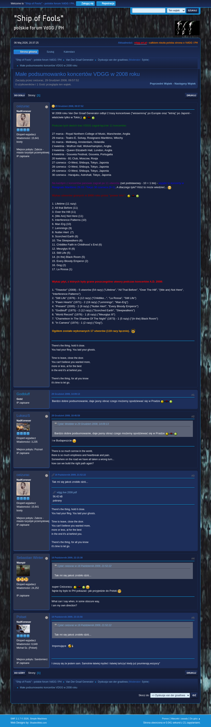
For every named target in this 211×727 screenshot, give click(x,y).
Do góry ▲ (195, 718)
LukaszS (23, 416)
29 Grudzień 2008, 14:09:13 (66, 394)
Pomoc (165, 718)
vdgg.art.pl (140, 42)
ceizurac (22, 106)
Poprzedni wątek (161, 83)
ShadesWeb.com (38, 722)
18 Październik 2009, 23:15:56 (67, 617)
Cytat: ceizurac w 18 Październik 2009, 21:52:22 (84, 566)
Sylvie (145, 59)
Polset (21, 617)
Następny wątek (185, 83)
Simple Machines (38, 718)
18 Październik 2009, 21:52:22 (70, 474)
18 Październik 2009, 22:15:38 (67, 557)
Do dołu (19, 95)
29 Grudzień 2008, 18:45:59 (66, 415)
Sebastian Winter (29, 558)
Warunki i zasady (179, 718)
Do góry (19, 673)
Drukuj (191, 95)
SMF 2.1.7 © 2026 (20, 718)
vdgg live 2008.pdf (65, 492)
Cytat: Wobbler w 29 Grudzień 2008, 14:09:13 (83, 424)
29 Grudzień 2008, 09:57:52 (69, 106)
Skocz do (144, 695)
